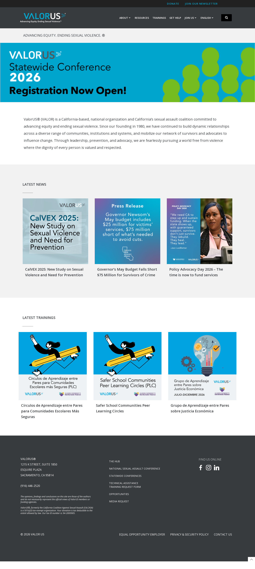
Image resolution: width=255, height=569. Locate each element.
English (207, 18)
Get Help (175, 18)
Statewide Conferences (126, 480)
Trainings (159, 18)
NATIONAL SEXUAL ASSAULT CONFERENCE (135, 473)
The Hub (115, 466)
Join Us (191, 18)
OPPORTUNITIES (120, 499)
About (125, 18)
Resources (142, 18)
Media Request (120, 506)
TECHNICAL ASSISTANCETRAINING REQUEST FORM (125, 489)
